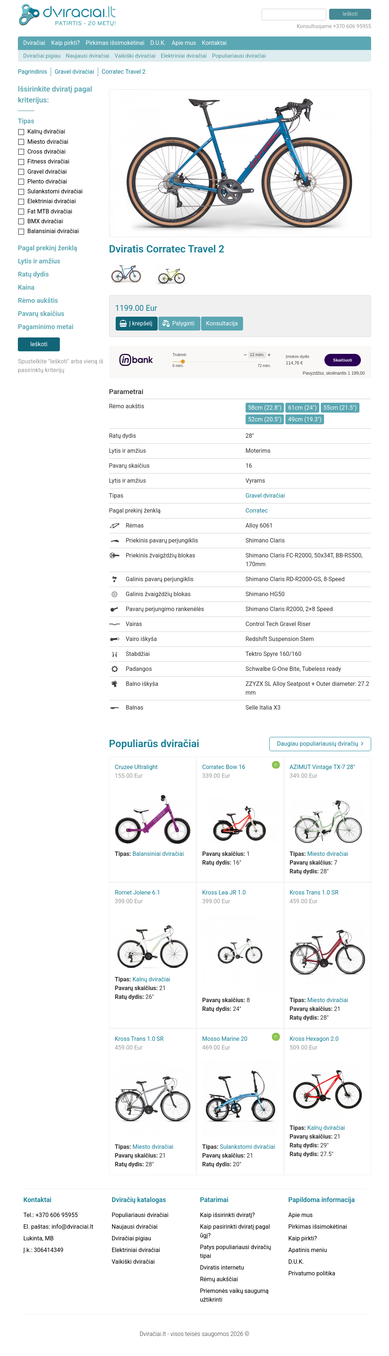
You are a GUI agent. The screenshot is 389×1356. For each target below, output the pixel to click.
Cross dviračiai (46, 151)
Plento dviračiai (47, 181)
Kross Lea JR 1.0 (224, 892)
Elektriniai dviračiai (184, 56)
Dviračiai (34, 42)
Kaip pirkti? (65, 42)
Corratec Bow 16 (223, 767)
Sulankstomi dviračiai (55, 191)
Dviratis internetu (222, 1267)
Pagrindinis (32, 71)
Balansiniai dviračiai (53, 231)
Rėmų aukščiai (219, 1279)
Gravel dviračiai (74, 71)
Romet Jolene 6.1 (138, 892)
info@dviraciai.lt (72, 1226)
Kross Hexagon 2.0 (314, 1038)
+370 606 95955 (56, 1215)
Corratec (257, 510)
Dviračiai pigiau (42, 56)
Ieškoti (38, 344)
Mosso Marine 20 (224, 1038)
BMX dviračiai (45, 221)
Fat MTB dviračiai (49, 211)
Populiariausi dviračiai (239, 56)
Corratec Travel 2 (124, 71)
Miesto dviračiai (47, 141)
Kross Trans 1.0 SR (314, 892)
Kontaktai (214, 42)
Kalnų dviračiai (46, 131)
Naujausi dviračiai (87, 56)
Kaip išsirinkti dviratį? (227, 1215)
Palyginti (183, 323)
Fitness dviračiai (48, 161)
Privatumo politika (311, 1273)
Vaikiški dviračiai (135, 56)
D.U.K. (158, 42)
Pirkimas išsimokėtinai (115, 42)
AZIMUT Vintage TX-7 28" (322, 767)
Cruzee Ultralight (136, 767)
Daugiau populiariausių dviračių (317, 743)
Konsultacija (222, 323)
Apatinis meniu (307, 1250)
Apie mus (184, 42)
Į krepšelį (141, 323)
